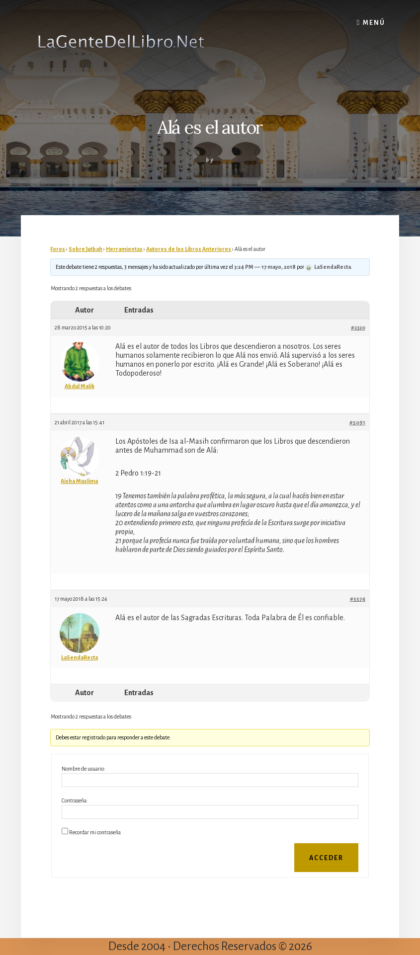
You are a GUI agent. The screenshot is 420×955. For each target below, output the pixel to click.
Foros (57, 249)
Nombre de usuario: (83, 769)
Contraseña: (75, 800)
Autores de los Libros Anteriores (188, 249)
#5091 (357, 422)
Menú (374, 22)
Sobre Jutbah (85, 249)
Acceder (326, 858)
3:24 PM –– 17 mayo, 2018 (265, 267)
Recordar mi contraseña (95, 832)
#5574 (357, 599)
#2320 (358, 327)
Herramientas (124, 249)
